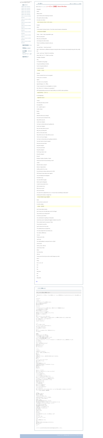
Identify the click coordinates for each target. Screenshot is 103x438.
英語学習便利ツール (27, 45)
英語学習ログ (25, 56)
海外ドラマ (25, 4)
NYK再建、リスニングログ (27, 51)
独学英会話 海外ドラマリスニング (70, 435)
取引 (37, 281)
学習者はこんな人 (26, 48)
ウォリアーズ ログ (27, 53)
